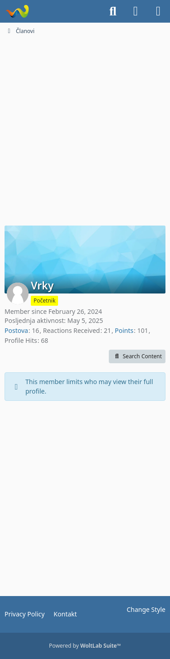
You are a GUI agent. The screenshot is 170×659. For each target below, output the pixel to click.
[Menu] (158, 11)
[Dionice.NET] (17, 11)
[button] (137, 356)
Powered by (85, 645)
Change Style (145, 609)
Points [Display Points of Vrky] (124, 330)
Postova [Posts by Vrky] (16, 330)
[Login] (135, 11)
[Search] (113, 11)
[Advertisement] (85, 129)
